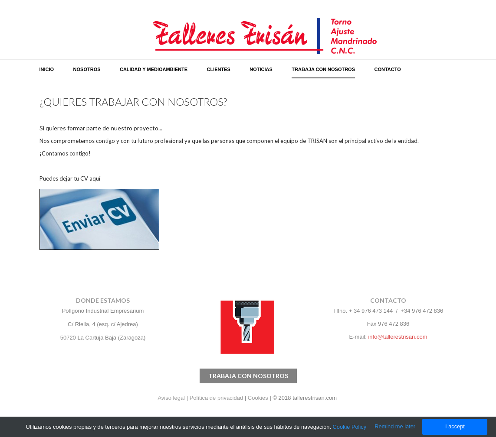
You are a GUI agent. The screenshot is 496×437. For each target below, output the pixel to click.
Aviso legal (172, 398)
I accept (455, 426)
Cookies (258, 398)
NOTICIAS (261, 69)
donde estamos (103, 300)
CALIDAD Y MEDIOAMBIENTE (153, 69)
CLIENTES (218, 69)
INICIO (46, 69)
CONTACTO (387, 69)
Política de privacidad (216, 398)
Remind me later (394, 426)
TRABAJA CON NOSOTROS (323, 69)
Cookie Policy (350, 427)
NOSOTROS (87, 69)
